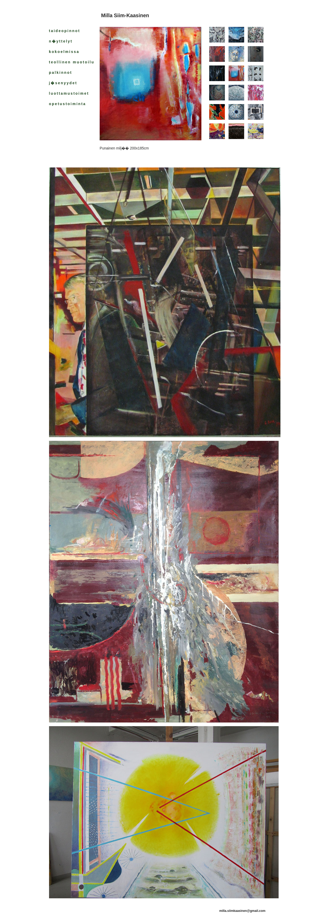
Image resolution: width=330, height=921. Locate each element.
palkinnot (60, 72)
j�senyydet (63, 83)
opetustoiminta (67, 104)
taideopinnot (64, 31)
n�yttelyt (61, 41)
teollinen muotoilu (72, 62)
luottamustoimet (69, 93)
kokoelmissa (64, 52)
